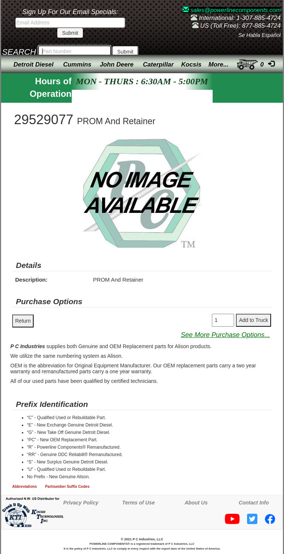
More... (219, 64)
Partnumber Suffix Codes (67, 487)
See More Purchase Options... (225, 335)
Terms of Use (138, 503)
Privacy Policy (80, 503)
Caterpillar (158, 64)
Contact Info (254, 503)
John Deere (116, 64)
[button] (209, 144)
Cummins (77, 64)
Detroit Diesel (33, 64)
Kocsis (191, 64)
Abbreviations (24, 487)
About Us (196, 503)
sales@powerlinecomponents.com (232, 10)
